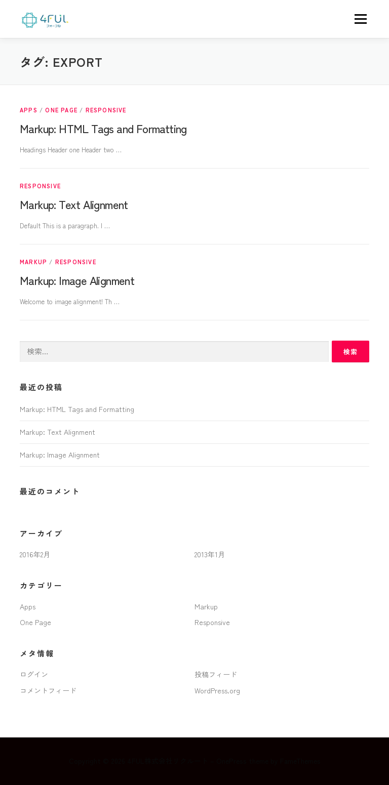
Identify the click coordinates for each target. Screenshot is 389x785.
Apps (28, 110)
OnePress (231, 761)
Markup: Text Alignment (74, 204)
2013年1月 (209, 554)
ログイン (34, 674)
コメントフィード (48, 690)
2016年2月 (35, 554)
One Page (61, 110)
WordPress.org (217, 690)
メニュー (360, 19)
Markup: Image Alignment (77, 280)
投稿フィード (215, 674)
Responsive (106, 110)
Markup (33, 262)
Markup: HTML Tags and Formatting (103, 128)
